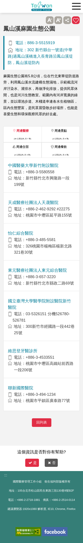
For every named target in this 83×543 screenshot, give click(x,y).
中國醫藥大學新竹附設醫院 (33, 165)
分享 (67, 20)
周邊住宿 (22, 147)
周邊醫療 (22, 130)
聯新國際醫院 (20, 388)
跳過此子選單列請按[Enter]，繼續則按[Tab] (41, 20)
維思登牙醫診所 (22, 351)
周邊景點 (60, 130)
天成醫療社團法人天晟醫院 (33, 202)
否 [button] (52, 463)
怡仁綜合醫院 (20, 233)
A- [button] (50, 20)
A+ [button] (58, 20)
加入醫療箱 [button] (76, 20)
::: (5, 475)
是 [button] (33, 463)
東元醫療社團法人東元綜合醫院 (37, 270)
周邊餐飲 (60, 147)
